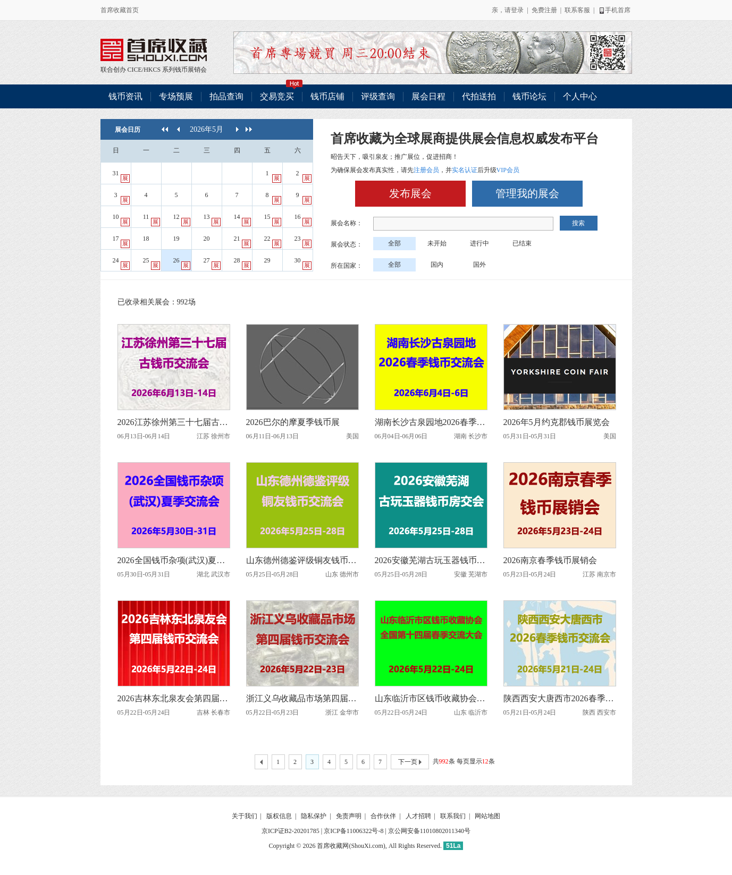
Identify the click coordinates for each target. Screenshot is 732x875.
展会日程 (428, 96)
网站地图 (487, 816)
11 (151, 219)
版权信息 (279, 816)
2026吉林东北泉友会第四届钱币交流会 (173, 698)
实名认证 (464, 170)
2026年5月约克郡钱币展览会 (556, 422)
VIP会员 (508, 170)
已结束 (522, 243)
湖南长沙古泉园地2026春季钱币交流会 (431, 422)
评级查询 (378, 96)
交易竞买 (281, 92)
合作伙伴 (383, 816)
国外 (479, 264)
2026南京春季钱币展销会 (550, 560)
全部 (394, 243)
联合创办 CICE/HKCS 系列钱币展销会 (153, 50)
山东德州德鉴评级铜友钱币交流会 (302, 560)
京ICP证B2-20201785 (290, 831)
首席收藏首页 (119, 10)
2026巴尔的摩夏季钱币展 (293, 422)
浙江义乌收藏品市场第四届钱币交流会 (302, 698)
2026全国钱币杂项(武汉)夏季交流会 (173, 560)
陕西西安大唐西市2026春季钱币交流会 (559, 698)
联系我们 (453, 816)
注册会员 (426, 170)
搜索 (578, 223)
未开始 (437, 243)
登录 (517, 10)
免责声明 (348, 816)
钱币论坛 (529, 96)
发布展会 (410, 193)
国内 (437, 264)
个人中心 (580, 96)
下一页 (410, 762)
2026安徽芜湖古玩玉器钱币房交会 (431, 560)
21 (242, 241)
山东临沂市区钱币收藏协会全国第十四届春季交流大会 (431, 698)
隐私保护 (313, 816)
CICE (135, 69)
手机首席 (614, 10)
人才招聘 (418, 816)
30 (303, 263)
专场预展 (176, 96)
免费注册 (544, 10)
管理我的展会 (527, 193)
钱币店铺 (327, 96)
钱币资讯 (125, 96)
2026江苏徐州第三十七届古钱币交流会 (173, 422)
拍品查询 (226, 96)
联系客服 (577, 10)
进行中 (479, 243)
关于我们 (244, 816)
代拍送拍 (479, 96)
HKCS (152, 69)
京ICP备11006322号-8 (353, 831)
